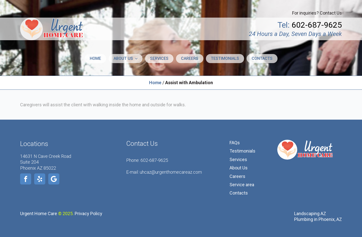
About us (123, 58)
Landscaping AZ (310, 213)
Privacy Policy (88, 213)
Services (159, 58)
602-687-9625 (154, 160)
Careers (189, 58)
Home (95, 58)
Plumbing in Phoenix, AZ (318, 219)
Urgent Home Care (38, 213)
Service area (242, 184)
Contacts (262, 58)
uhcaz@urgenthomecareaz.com (171, 172)
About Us (239, 167)
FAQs (235, 142)
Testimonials (225, 58)
